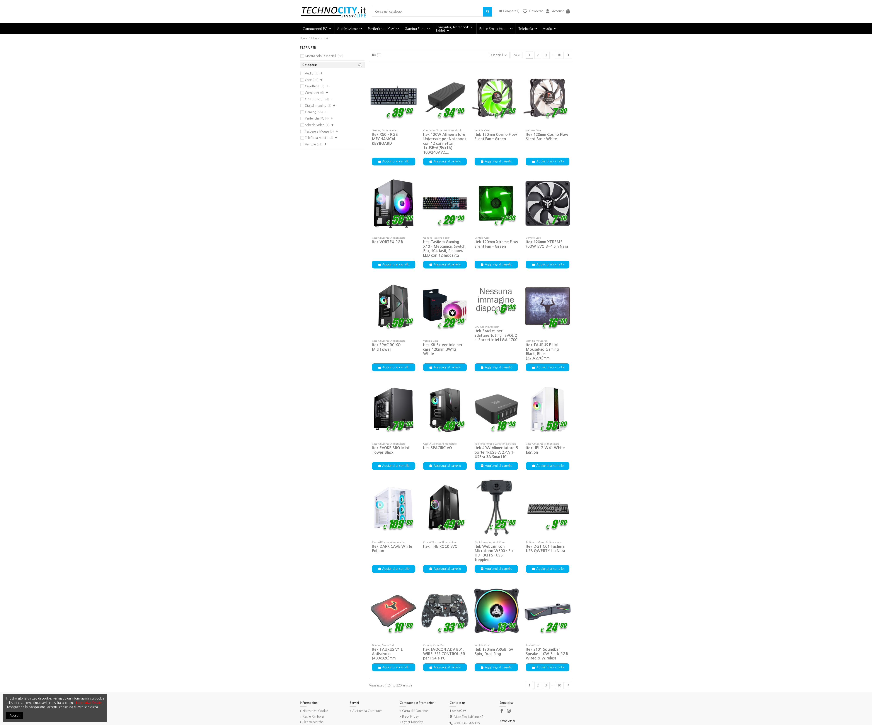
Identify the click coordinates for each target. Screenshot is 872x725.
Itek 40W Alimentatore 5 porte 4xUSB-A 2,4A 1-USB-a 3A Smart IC (496, 452)
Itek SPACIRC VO (437, 448)
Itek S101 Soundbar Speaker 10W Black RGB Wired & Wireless (547, 654)
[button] (317, 28)
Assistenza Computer (367, 710)
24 (516, 55)
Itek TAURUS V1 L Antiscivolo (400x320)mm (387, 654)
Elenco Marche (313, 721)
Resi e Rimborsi (313, 716)
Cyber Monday (412, 721)
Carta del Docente (415, 710)
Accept (14, 715)
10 (559, 55)
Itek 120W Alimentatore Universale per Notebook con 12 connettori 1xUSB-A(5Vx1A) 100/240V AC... (445, 143)
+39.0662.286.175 (467, 723)
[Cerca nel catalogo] (487, 12)
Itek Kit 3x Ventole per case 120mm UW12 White (442, 349)
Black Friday (410, 716)
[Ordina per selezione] (498, 55)
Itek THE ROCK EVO (440, 546)
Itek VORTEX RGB (387, 242)
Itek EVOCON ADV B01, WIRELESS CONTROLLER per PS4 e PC (444, 654)
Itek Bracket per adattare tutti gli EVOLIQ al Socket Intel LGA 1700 (496, 335)
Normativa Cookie (315, 710)
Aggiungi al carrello (394, 161)
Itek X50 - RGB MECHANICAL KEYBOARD (385, 139)
